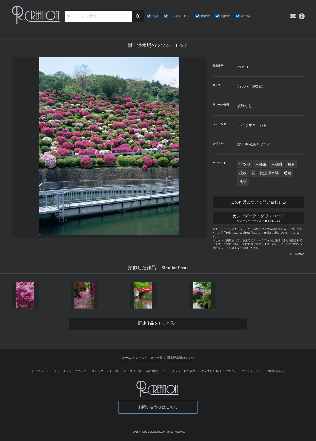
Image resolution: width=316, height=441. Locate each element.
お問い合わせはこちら (158, 408)
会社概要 (152, 372)
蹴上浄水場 (269, 173)
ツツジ (244, 164)
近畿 (287, 173)
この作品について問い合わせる (258, 202)
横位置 (205, 16)
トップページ (40, 372)
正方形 (245, 16)
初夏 (291, 164)
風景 (243, 181)
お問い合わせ (276, 372)
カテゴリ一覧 (132, 372)
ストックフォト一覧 (105, 372)
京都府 (276, 164)
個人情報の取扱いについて (218, 372)
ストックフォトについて (70, 372)
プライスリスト (251, 372)
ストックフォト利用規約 (179, 372)
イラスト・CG (179, 16)
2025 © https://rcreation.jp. (147, 432)
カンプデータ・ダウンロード (258, 218)
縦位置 (225, 16)
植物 (243, 173)
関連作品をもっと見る (158, 324)
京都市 (260, 164)
